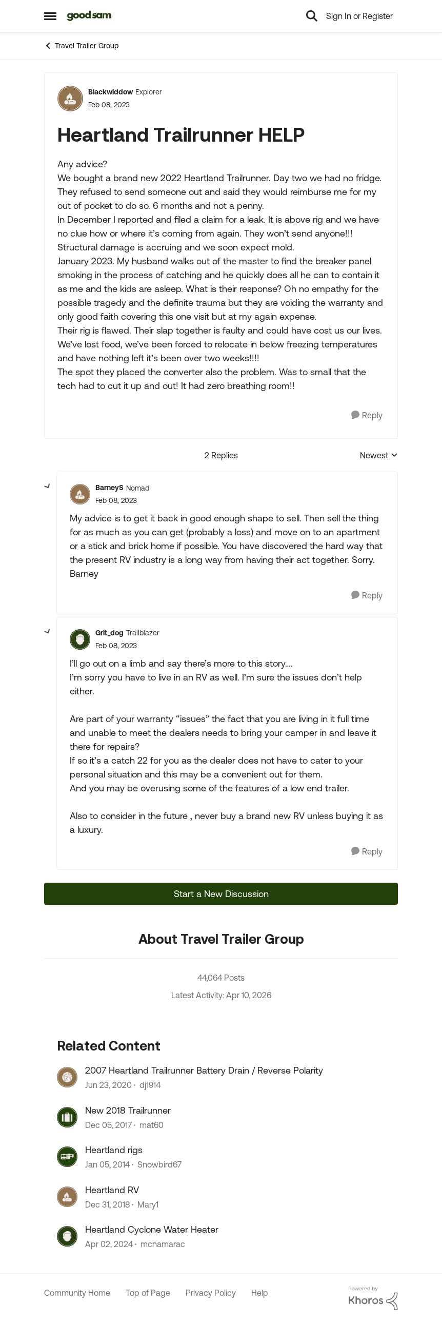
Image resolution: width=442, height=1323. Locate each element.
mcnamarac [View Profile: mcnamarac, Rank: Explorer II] (162, 1244)
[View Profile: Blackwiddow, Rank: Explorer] (70, 98)
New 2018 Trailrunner (128, 1110)
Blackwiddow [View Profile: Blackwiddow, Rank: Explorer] (110, 92)
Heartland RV (112, 1189)
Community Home (77, 1292)
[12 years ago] (107, 1165)
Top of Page (148, 1292)
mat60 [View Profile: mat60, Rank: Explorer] (151, 1125)
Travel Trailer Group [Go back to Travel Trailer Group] (81, 46)
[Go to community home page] (89, 16)
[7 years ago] (107, 1204)
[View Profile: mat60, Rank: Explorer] (67, 1117)
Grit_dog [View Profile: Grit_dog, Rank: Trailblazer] (109, 633)
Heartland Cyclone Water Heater (151, 1229)
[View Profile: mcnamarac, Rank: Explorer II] (67, 1236)
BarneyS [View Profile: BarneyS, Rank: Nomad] (109, 487)
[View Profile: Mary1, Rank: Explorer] (67, 1196)
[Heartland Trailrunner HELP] (116, 500)
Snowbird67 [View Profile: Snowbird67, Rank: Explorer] (159, 1165)
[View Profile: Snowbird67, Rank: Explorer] (67, 1156)
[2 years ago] (109, 1244)
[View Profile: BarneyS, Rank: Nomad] (80, 494)
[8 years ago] (108, 1125)
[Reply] (367, 415)
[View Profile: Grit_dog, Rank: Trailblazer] (80, 639)
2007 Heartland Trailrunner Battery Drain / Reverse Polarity (204, 1070)
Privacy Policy (211, 1292)
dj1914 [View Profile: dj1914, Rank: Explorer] (149, 1085)
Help (259, 1292)
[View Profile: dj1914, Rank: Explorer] (67, 1077)
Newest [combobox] (379, 456)
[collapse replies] (48, 486)
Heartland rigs (114, 1149)
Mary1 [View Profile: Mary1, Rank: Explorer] (147, 1204)
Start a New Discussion (221, 893)
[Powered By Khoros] (373, 1298)
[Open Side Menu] (50, 16)
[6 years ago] (108, 1085)
